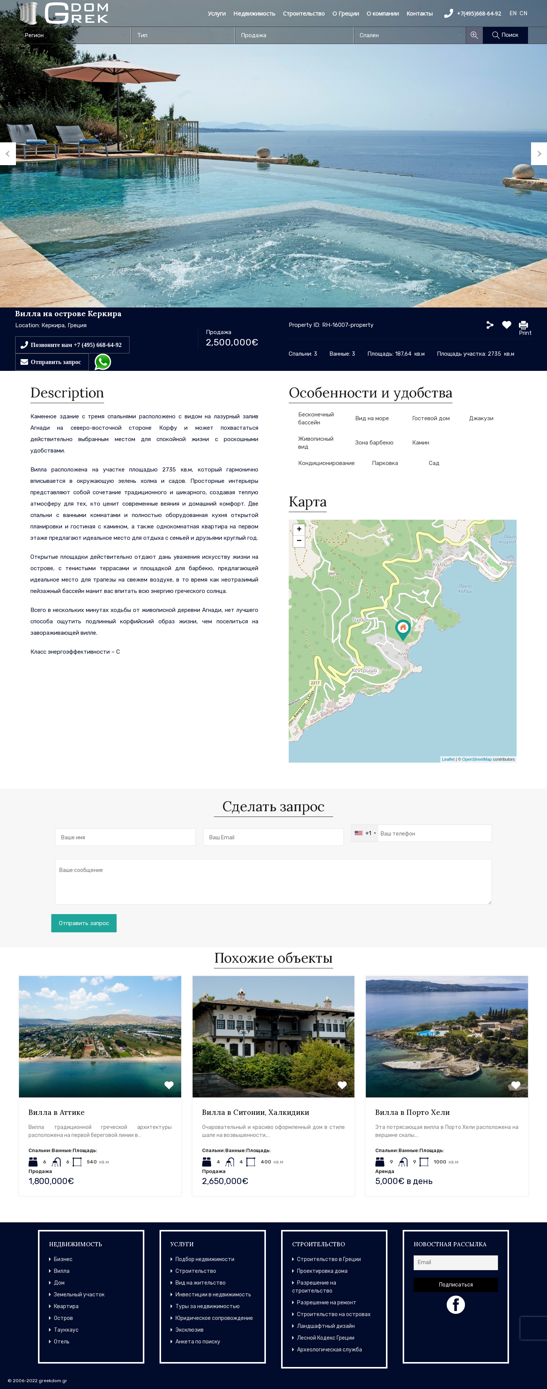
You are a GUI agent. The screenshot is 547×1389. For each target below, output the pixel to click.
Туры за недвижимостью (207, 1306)
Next (539, 153)
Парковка (385, 463)
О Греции (345, 13)
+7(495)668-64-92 (472, 13)
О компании (383, 13)
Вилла (62, 1271)
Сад (434, 463)
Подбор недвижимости (204, 1259)
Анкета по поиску (197, 1342)
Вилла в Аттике (56, 1112)
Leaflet (448, 759)
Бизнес (63, 1259)
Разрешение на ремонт (326, 1302)
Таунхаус (66, 1330)
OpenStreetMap (477, 759)
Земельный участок (79, 1294)
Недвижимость (254, 13)
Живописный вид (316, 442)
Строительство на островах (334, 1314)
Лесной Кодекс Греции (325, 1338)
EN (513, 13)
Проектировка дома (322, 1271)
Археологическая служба (329, 1349)
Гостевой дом (431, 418)
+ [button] (299, 530)
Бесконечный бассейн (316, 418)
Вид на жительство (200, 1283)
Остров (63, 1318)
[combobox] (75, 35)
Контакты (419, 13)
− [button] (299, 541)
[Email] (456, 1262)
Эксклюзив (189, 1330)
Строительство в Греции (329, 1259)
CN (523, 13)
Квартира (66, 1306)
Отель (62, 1342)
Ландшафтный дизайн (326, 1326)
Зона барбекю (374, 442)
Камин (420, 442)
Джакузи (481, 418)
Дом (59, 1283)
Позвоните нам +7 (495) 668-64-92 (76, 345)
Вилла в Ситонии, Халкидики (255, 1112)
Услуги (217, 13)
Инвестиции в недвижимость (213, 1294)
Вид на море (372, 418)
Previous (8, 153)
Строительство (304, 13)
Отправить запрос (56, 362)
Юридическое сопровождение (214, 1318)
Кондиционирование (326, 463)
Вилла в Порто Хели (412, 1112)
